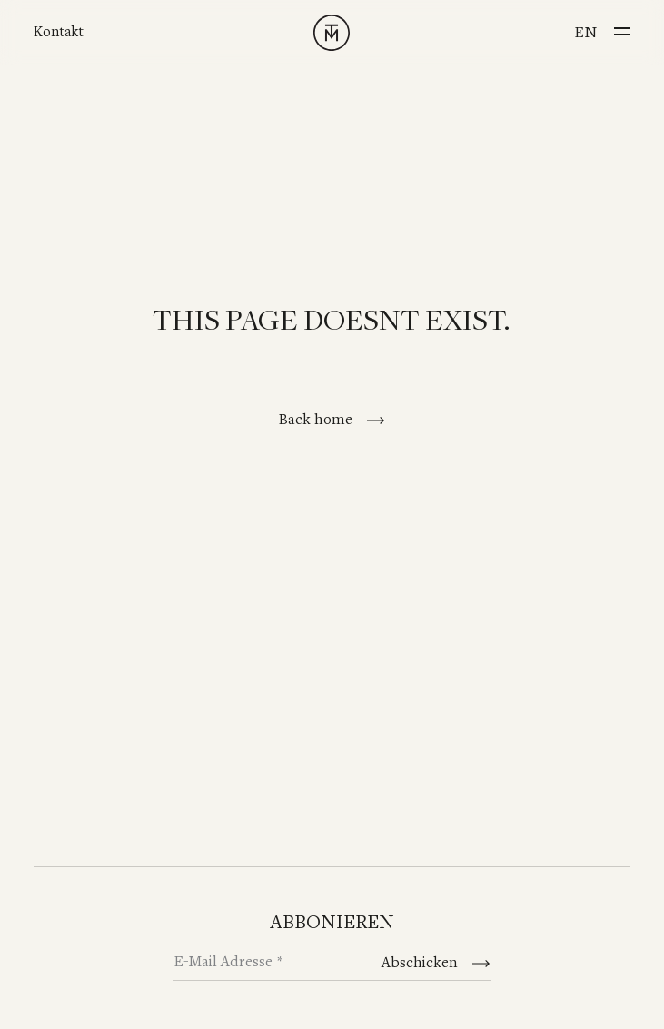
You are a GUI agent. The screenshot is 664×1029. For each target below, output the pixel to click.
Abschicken (421, 963)
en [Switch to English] (585, 33)
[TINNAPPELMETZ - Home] (331, 33)
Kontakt (59, 32)
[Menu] (622, 26)
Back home (317, 420)
